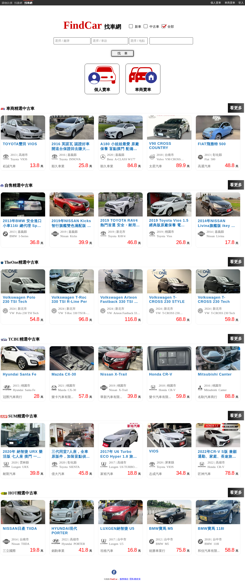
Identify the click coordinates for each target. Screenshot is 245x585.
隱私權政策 (135, 579)
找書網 (18, 2)
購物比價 (7, 2)
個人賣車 (216, 2)
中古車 (152, 26)
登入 (241, 2)
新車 (136, 26)
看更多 (236, 108)
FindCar (113, 579)
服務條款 (124, 579)
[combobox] (171, 41)
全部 (168, 26)
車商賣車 (230, 2)
